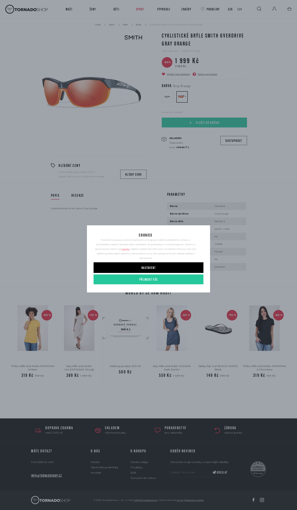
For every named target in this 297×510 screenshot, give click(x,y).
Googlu (126, 259)
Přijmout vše (148, 289)
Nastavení (148, 278)
